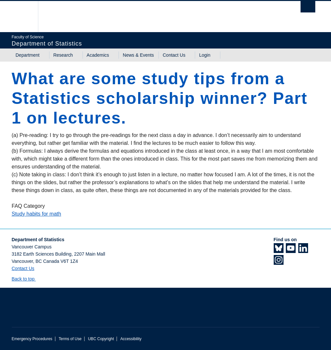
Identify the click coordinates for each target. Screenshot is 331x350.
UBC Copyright (101, 339)
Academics (98, 55)
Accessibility (130, 339)
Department (28, 55)
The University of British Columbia (27, 16)
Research (63, 55)
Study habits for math (36, 214)
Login (204, 55)
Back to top (26, 279)
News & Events (138, 55)
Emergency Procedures (32, 339)
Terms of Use (70, 339)
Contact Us (174, 55)
